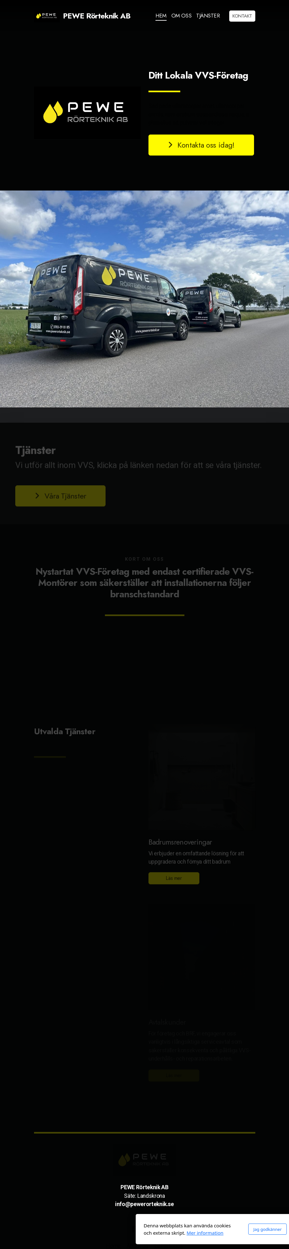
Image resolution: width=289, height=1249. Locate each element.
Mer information (134, 1233)
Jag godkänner (196, 1229)
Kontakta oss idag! (201, 144)
